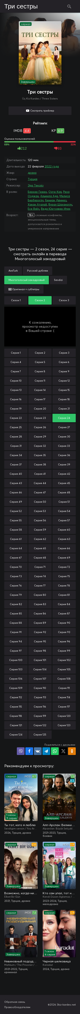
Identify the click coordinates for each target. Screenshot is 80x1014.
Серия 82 (16, 604)
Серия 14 (40, 390)
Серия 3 (64, 352)
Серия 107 (39, 678)
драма (32, 172)
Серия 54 (64, 511)
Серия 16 (16, 399)
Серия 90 (64, 622)
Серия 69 (64, 557)
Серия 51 (64, 501)
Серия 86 (40, 613)
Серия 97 (16, 650)
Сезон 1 (16, 300)
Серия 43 (16, 483)
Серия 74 (40, 576)
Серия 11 (40, 380)
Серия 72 (64, 566)
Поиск (69, 6)
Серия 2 (40, 352)
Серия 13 (16, 390)
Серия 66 (64, 548)
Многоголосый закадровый (27, 279)
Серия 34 (16, 455)
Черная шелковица (57, 961)
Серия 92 (40, 632)
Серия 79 (16, 594)
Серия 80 (40, 594)
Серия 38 (40, 464)
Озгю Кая (55, 191)
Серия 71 (39, 566)
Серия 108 (64, 678)
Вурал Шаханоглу (60, 204)
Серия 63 (64, 539)
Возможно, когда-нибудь (21, 893)
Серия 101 (40, 660)
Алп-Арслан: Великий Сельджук (59, 825)
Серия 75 (64, 576)
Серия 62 (40, 539)
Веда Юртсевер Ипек (55, 208)
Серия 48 (64, 492)
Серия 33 (64, 445)
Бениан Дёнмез (56, 200)
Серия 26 (40, 427)
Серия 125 (39, 734)
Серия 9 (64, 371)
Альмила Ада (49, 196)
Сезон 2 (40, 300)
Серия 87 (64, 613)
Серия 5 (40, 362)
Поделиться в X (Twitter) (63, 751)
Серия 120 (64, 715)
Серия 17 (39, 399)
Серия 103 (15, 669)
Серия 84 (64, 604)
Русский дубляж (37, 270)
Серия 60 (64, 529)
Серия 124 (15, 734)
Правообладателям (17, 1007)
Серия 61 (16, 539)
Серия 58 (16, 529)
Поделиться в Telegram (46, 751)
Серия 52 (16, 511)
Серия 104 (40, 669)
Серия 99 (64, 650)
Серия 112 (16, 697)
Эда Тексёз (36, 185)
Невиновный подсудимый (21, 961)
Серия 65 (40, 548)
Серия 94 (16, 641)
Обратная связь (14, 1001)
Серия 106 (15, 678)
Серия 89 (40, 622)
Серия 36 (64, 455)
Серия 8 (40, 371)
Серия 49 (16, 501)
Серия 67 (16, 557)
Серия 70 (16, 566)
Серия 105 (64, 669)
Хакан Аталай (37, 204)
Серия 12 (64, 380)
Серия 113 (40, 697)
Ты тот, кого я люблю (20, 825)
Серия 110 (40, 688)
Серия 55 (16, 520)
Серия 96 (64, 641)
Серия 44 (40, 483)
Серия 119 (40, 715)
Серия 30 (64, 436)
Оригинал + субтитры (24, 289)
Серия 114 (64, 697)
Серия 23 (40, 417)
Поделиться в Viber (21, 751)
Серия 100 (15, 660)
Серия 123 (64, 725)
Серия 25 (16, 427)
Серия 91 (16, 632)
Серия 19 (16, 408)
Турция (32, 179)
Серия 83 (40, 604)
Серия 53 (40, 511)
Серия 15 (64, 390)
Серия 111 (64, 688)
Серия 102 (64, 660)
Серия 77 (40, 585)
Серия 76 (16, 585)
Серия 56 (40, 520)
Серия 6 (64, 362)
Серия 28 (16, 436)
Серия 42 (64, 473)
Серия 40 (16, 473)
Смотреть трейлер (42, 110)
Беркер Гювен (37, 191)
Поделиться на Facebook (29, 751)
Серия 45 (64, 483)
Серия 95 (40, 641)
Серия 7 (16, 371)
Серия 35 (40, 455)
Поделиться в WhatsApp (55, 751)
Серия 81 (64, 594)
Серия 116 (40, 706)
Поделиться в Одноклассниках (72, 751)
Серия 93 (64, 632)
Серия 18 (64, 399)
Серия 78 (64, 585)
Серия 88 (16, 622)
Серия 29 (40, 436)
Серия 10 (16, 380)
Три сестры (21, 6)
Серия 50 (40, 501)
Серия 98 (40, 650)
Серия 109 (15, 688)
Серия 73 (16, 576)
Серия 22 (16, 417)
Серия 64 (16, 548)
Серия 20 (40, 408)
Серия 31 (16, 445)
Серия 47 (40, 492)
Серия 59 (40, 529)
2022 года (52, 166)
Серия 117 (64, 706)
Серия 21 (64, 408)
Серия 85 (16, 613)
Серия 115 (16, 706)
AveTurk (13, 270)
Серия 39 (64, 464)
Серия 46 (16, 492)
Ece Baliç (33, 208)
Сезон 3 (64, 300)
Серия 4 (15, 362)
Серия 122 (39, 725)
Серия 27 (64, 427)
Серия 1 (16, 352)
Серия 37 (16, 464)
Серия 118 (16, 715)
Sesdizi (58, 279)
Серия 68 (40, 557)
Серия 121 (16, 725)
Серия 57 (64, 520)
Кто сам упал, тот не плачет (59, 893)
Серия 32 (40, 445)
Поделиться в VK (38, 751)
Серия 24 (64, 417)
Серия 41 (40, 473)
